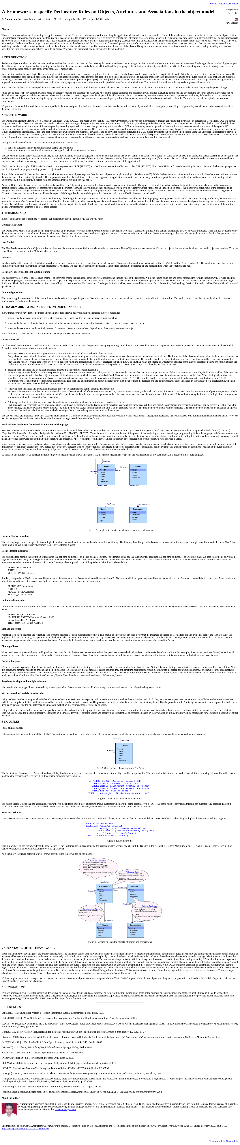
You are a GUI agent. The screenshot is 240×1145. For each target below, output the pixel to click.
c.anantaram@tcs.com (65, 1109)
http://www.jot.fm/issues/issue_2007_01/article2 (25, 1128)
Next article (232, 3)
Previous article (217, 3)
